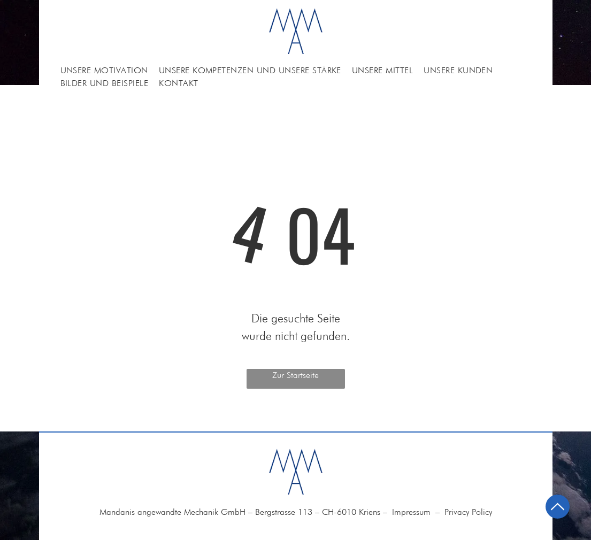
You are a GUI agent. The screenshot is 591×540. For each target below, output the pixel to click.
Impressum (411, 512)
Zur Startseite (295, 375)
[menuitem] (104, 70)
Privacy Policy (468, 512)
